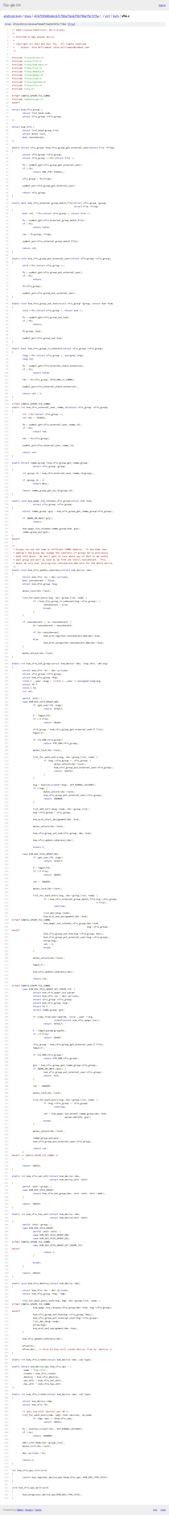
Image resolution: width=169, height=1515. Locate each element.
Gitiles (20, 1509)
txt (155, 1509)
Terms (38, 1509)
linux (27, 16)
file (71, 24)
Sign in (162, 5)
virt (107, 16)
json (163, 1509)
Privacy (29, 1509)
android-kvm (13, 16)
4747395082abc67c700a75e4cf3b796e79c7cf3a (66, 16)
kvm (116, 16)
